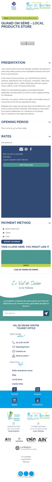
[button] (26, 63)
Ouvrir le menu (26, 473)
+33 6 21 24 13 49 (26, 165)
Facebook (31, 149)
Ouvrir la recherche (20, 473)
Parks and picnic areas (22, 370)
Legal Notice (26, 459)
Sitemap (26, 462)
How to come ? (22, 356)
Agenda (14, 405)
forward (30, 43)
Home (6, 18)
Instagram (37, 394)
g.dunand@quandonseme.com (21, 149)
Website (26, 149)
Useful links (17, 384)
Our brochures (37, 405)
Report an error (12, 242)
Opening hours (22, 347)
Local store (17, 379)
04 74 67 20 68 (22, 342)
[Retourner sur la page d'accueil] (26, 5)
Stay (14, 375)
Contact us (21, 351)
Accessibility (26, 457)
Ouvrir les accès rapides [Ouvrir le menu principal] (31, 473)
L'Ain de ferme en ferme (26, 262)
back (23, 43)
